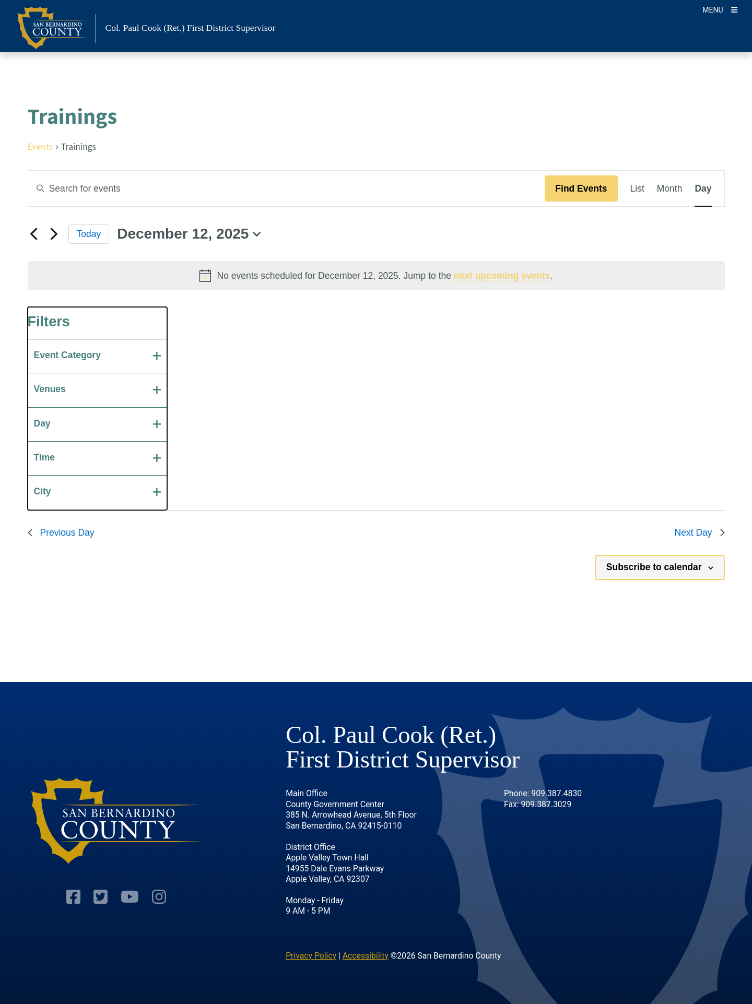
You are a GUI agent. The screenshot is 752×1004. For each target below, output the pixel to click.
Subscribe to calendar (654, 567)
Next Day (700, 532)
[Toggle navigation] (720, 9)
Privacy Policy (311, 956)
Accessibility (366, 956)
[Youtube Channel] (130, 897)
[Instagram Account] (159, 897)
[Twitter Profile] (100, 897)
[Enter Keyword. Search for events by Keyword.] (286, 188)
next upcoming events (502, 275)
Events (40, 148)
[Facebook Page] (73, 897)
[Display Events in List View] (637, 188)
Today (89, 234)
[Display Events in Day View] (703, 188)
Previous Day (61, 532)
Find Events (581, 188)
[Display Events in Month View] (670, 188)
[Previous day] (34, 234)
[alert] (376, 275)
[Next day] (54, 234)
